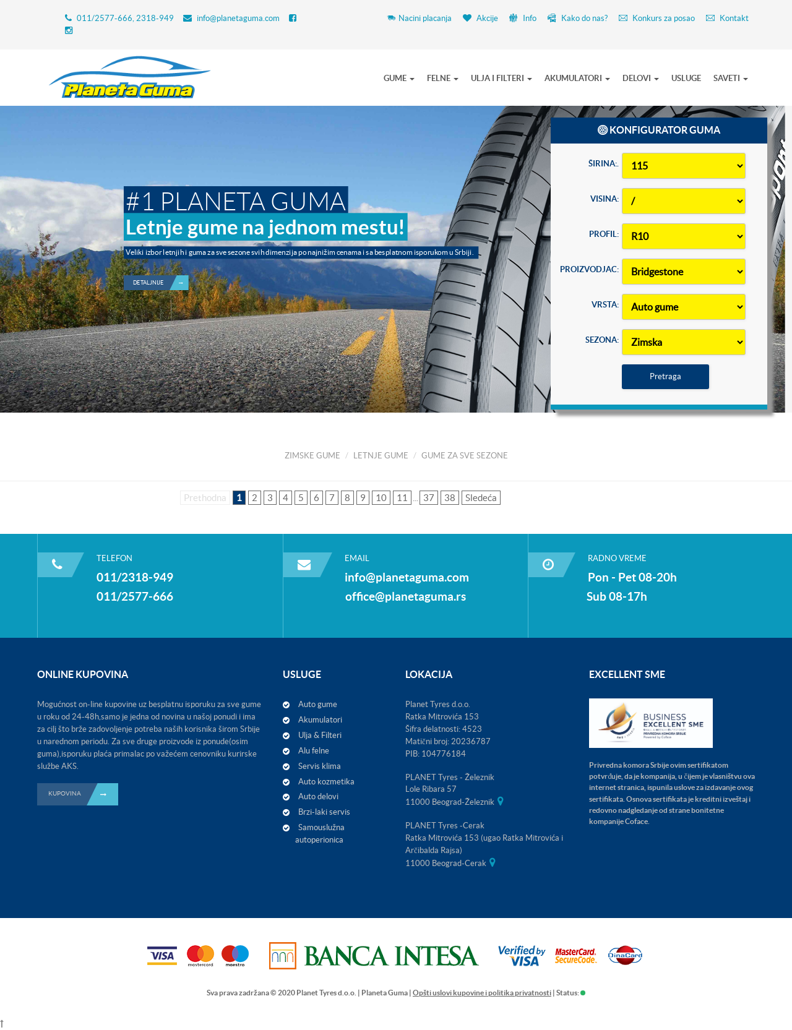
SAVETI (730, 78)
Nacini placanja (419, 18)
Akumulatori (320, 719)
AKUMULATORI (577, 78)
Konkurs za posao (657, 18)
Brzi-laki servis (324, 812)
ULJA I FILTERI (501, 78)
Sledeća (481, 497)
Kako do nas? (578, 18)
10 (381, 497)
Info (522, 18)
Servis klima (319, 766)
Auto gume (317, 704)
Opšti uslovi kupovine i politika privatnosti (482, 993)
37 (428, 497)
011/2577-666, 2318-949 (125, 18)
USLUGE (686, 78)
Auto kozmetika (326, 781)
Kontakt (727, 18)
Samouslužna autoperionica (320, 833)
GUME (399, 78)
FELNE (442, 78)
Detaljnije (161, 269)
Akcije (480, 18)
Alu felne (313, 750)
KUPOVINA (83, 794)
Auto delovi (318, 796)
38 (449, 497)
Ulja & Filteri (320, 735)
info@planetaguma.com (238, 18)
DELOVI (640, 78)
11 (402, 497)
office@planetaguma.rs (405, 596)
